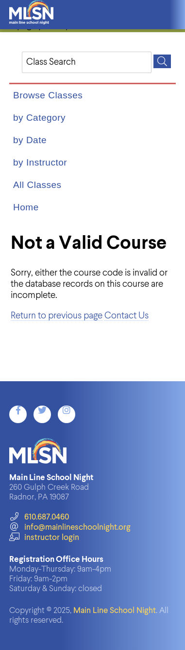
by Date (30, 140)
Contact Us (126, 315)
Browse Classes (48, 95)
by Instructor (40, 162)
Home (26, 207)
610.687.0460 (39, 517)
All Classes (37, 185)
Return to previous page (56, 315)
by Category (39, 117)
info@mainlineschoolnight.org (70, 527)
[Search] (162, 61)
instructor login (44, 538)
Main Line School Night (114, 611)
